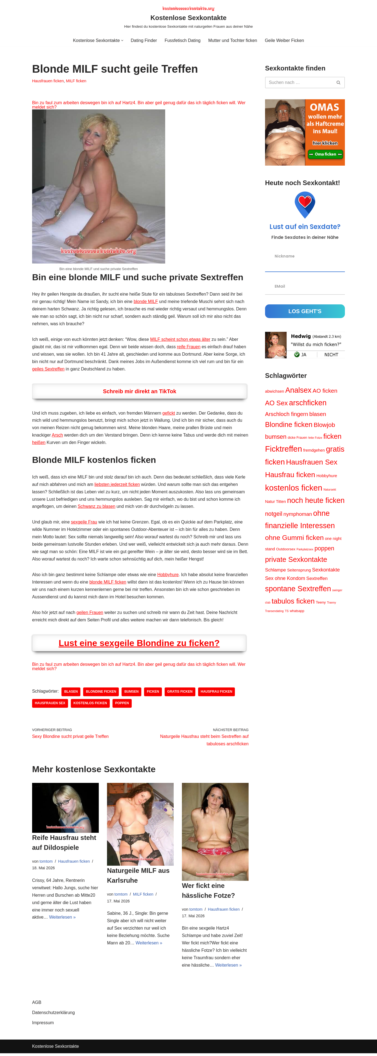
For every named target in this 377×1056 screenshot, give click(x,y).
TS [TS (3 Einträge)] (287, 611)
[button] (122, 40)
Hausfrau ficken (217, 694)
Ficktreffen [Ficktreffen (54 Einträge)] (283, 449)
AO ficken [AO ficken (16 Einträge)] (325, 390)
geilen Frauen (90, 614)
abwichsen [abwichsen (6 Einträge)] (274, 391)
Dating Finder (143, 40)
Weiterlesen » (62, 920)
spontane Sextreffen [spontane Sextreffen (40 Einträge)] (298, 589)
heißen (54, 443)
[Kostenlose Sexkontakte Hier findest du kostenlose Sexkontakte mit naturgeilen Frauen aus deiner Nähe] (188, 17)
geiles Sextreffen (48, 369)
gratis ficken (180, 694)
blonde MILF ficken (131, 584)
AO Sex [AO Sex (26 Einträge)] (276, 403)
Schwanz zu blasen (97, 508)
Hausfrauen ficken (48, 81)
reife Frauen (189, 347)
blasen (71, 694)
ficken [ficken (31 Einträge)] (332, 436)
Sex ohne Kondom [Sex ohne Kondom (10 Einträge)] (285, 579)
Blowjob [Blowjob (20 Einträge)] (324, 425)
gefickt (169, 414)
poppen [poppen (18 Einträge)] (324, 549)
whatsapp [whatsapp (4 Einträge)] (297, 612)
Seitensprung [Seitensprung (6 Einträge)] (299, 571)
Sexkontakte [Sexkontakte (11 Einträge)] (326, 571)
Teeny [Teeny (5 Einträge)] (321, 603)
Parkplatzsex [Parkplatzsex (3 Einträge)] (305, 550)
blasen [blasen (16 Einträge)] (317, 414)
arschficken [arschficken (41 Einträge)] (308, 403)
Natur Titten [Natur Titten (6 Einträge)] (275, 502)
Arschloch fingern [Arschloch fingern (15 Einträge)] (286, 414)
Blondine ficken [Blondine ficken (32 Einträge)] (289, 425)
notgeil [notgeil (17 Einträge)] (273, 514)
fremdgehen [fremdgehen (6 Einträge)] (314, 451)
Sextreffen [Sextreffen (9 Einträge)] (317, 579)
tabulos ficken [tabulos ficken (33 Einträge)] (293, 601)
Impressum (43, 1025)
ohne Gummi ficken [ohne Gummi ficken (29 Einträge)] (294, 538)
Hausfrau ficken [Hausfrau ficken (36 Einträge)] (290, 475)
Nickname (285, 256)
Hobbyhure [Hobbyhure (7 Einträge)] (326, 476)
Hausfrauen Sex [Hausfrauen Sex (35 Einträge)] (311, 462)
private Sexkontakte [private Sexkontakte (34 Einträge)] (296, 560)
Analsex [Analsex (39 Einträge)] (298, 390)
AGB (36, 1005)
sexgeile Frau (84, 523)
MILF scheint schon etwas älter (181, 340)
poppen (122, 705)
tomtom (46, 863)
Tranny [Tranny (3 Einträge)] (331, 603)
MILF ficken (76, 81)
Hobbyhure (168, 576)
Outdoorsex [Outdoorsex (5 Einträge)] (285, 550)
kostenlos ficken (90, 705)
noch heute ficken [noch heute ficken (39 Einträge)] (316, 501)
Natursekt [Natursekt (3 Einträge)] (329, 489)
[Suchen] (299, 82)
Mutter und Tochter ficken (232, 40)
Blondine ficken (101, 694)
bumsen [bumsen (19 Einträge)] (275, 437)
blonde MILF (146, 301)
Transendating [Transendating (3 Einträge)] (274, 611)
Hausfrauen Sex (50, 705)
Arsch (57, 436)
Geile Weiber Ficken (285, 40)
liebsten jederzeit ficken (117, 485)
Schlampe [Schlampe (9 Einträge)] (275, 571)
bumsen (132, 694)
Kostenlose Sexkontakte (55, 1049)
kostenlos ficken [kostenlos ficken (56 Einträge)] (293, 487)
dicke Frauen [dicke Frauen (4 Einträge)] (297, 438)
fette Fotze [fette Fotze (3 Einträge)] (315, 438)
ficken (153, 694)
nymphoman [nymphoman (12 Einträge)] (297, 514)
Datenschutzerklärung (53, 1015)
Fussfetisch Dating (182, 40)
